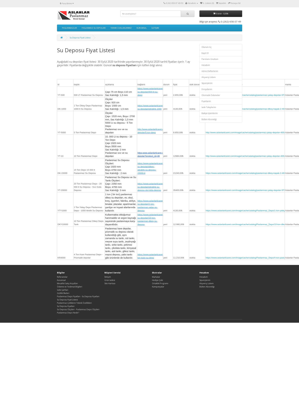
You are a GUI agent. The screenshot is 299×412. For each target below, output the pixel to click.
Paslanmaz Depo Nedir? (68, 312)
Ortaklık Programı (160, 283)
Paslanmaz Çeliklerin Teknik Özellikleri (74, 303)
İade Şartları (62, 290)
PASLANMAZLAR (69, 28)
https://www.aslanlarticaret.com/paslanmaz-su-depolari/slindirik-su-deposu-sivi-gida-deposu (158, 186)
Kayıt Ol (205, 53)
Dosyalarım (207, 89)
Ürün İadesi (109, 280)
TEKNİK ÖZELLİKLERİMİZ (121, 28)
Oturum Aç (206, 47)
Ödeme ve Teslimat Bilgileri (69, 286)
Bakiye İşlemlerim (210, 113)
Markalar (156, 277)
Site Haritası (109, 283)
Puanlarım (206, 101)
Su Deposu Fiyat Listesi (80, 37)
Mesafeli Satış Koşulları (67, 283)
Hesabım (206, 65)
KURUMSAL (142, 28)
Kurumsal (61, 280)
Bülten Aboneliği (209, 119)
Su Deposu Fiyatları (66, 306)
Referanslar (62, 277)
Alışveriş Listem (209, 77)
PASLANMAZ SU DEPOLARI (94, 28)
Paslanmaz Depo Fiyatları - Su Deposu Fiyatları (78, 296)
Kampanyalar (158, 286)
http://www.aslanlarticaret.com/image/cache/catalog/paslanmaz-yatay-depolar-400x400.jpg (249, 132)
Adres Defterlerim (210, 71)
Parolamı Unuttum (210, 59)
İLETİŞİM (155, 28)
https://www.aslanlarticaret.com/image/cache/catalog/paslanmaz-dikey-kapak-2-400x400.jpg (250, 109)
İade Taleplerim (209, 107)
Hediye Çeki (157, 280)
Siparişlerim (207, 83)
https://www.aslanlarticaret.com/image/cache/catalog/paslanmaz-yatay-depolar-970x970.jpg (249, 95)
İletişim (107, 277)
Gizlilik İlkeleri (63, 293)
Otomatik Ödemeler (211, 95)
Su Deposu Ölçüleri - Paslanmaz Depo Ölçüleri (78, 309)
